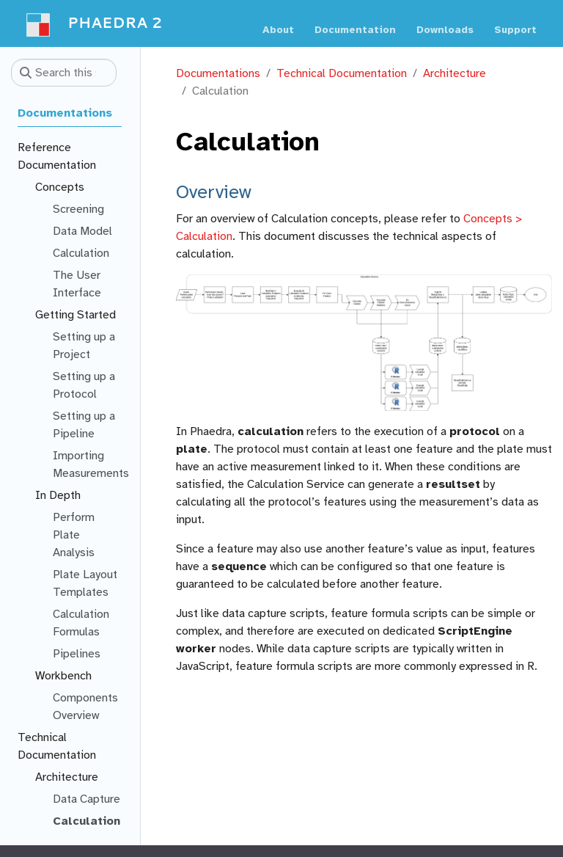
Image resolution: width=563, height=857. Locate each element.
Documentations (218, 73)
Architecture (454, 73)
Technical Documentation (341, 73)
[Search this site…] (64, 73)
